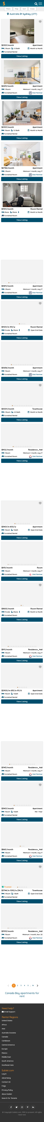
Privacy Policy (7, 1090)
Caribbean (6, 1041)
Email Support (8, 1012)
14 (33, 985)
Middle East (6, 1057)
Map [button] (16, 9)
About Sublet (7, 1094)
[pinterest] (27, 1107)
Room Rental (36, 209)
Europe (5, 1049)
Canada (5, 1037)
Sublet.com (8, 1070)
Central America (8, 1045)
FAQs (4, 1086)
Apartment (37, 45)
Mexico (4, 1053)
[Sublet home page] (4, 3)
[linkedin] (33, 1107)
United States (7, 1021)
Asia (3, 1029)
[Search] (36, 4)
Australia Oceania (9, 1033)
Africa (4, 1025)
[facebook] (11, 1107)
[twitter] (16, 1107)
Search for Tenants (9, 1098)
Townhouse (37, 409)
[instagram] (22, 1107)
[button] (32, 9)
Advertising (6, 1078)
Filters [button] (8, 9)
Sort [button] (24, 9)
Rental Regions (10, 1017)
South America (7, 1061)
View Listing (22, 56)
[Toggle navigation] (40, 4)
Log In (4, 1074)
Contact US (6, 1082)
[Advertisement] (22, 241)
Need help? (8, 1008)
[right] (37, 985)
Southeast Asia (7, 1065)
